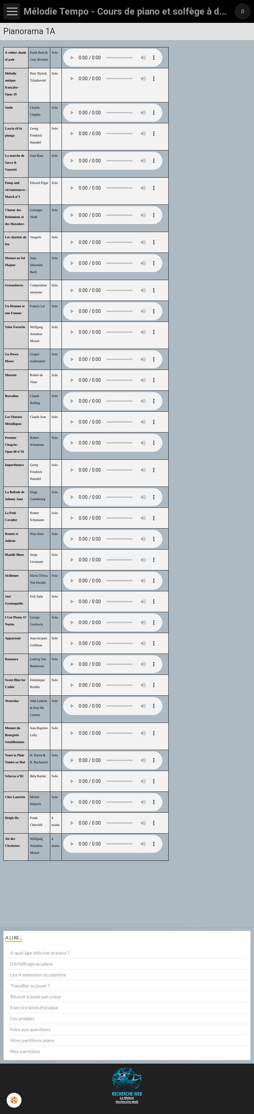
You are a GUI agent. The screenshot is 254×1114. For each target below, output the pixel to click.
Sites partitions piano (32, 1040)
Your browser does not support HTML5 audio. (112, 58)
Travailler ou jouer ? (30, 985)
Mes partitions (25, 1051)
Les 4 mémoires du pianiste (38, 974)
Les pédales (22, 1018)
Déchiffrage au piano (31, 964)
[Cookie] (14, 1100)
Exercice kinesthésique (34, 1007)
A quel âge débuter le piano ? (40, 953)
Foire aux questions (30, 1029)
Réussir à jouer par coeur (35, 996)
